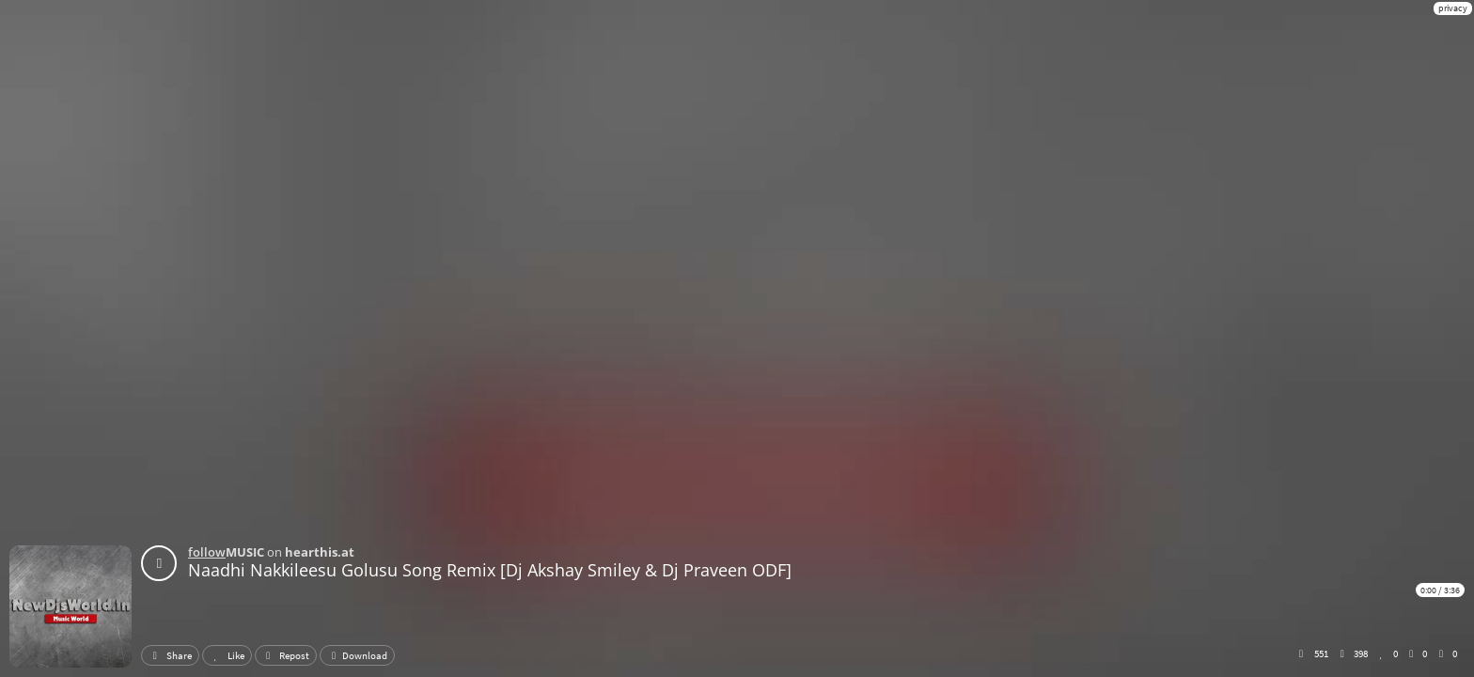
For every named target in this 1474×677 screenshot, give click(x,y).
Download (357, 655)
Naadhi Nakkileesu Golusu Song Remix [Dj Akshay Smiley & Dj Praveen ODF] (490, 570)
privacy (1452, 8)
